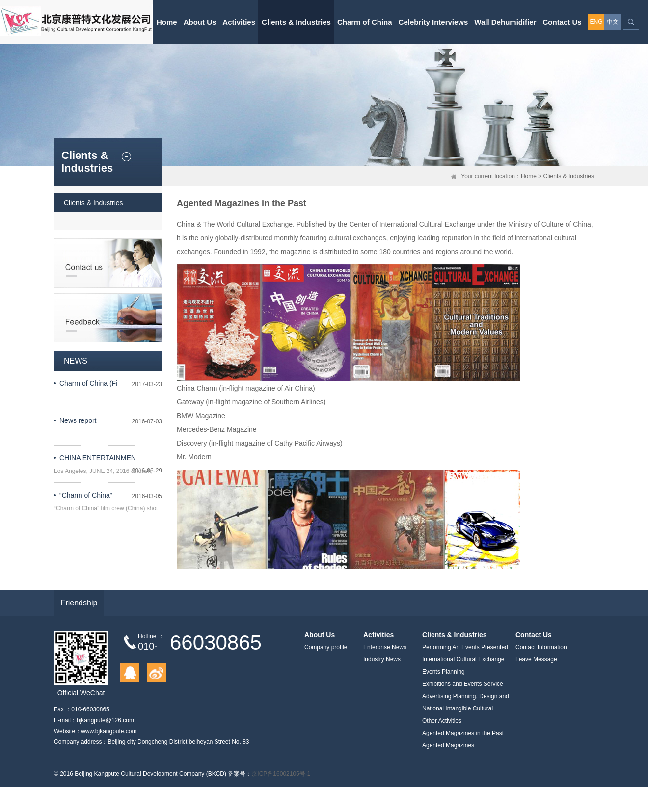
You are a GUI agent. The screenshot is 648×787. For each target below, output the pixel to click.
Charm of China (364, 22)
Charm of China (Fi (88, 383)
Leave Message (536, 659)
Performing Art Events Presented (465, 647)
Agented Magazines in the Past (463, 733)
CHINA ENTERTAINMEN (97, 458)
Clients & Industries (296, 22)
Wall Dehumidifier (505, 22)
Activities (238, 22)
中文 (613, 21)
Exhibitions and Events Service (462, 684)
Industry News (382, 659)
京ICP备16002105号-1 (280, 773)
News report (77, 420)
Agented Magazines (448, 745)
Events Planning (443, 671)
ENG (596, 21)
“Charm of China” (85, 495)
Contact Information (541, 647)
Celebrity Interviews (433, 22)
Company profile (325, 647)
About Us (200, 22)
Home (167, 22)
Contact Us (561, 22)
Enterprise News (384, 647)
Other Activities (441, 720)
